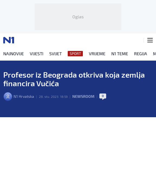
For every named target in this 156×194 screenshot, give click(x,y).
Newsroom (83, 96)
